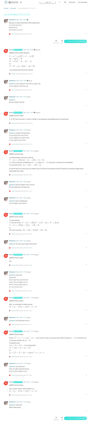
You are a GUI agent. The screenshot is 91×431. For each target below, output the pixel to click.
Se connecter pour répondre (75, 41)
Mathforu (13, 2)
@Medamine (38, 49)
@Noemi (30, 80)
